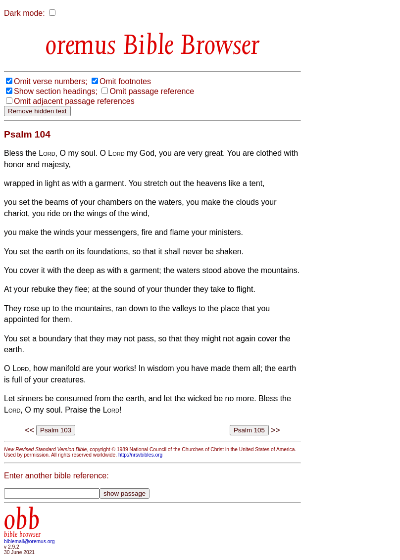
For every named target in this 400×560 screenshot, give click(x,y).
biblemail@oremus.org (29, 541)
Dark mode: (24, 13)
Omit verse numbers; (50, 81)
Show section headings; (56, 91)
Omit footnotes (125, 81)
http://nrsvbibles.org (140, 455)
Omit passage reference (151, 91)
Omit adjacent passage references (74, 101)
